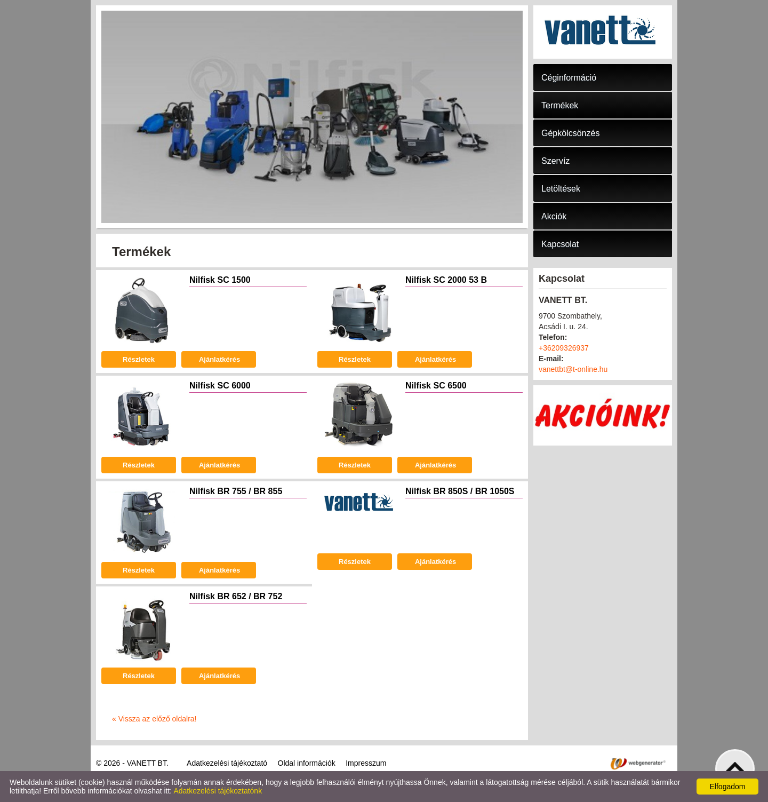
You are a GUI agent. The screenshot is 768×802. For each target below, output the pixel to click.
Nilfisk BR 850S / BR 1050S (460, 491)
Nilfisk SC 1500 (220, 279)
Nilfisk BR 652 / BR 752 (235, 596)
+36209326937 (564, 348)
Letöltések (560, 188)
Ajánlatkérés (218, 359)
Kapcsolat (560, 244)
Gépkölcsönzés (570, 133)
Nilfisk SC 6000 (220, 385)
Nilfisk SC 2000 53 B (446, 279)
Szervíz (555, 160)
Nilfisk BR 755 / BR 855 (235, 491)
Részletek (139, 359)
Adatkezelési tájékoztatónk (217, 791)
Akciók (553, 216)
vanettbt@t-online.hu (573, 369)
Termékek (559, 105)
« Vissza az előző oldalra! (154, 718)
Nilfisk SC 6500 (436, 385)
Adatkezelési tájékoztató (227, 763)
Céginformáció (568, 77)
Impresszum (366, 763)
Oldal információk (306, 763)
